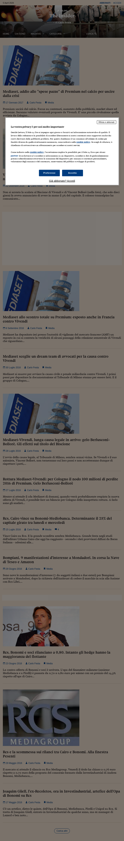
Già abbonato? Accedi (62, 180)
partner (14, 156)
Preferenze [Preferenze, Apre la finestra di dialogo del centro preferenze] (49, 173)
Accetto (72, 173)
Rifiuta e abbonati (107, 122)
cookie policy (83, 142)
